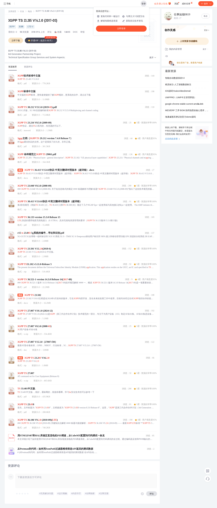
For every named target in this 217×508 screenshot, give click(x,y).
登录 (144, 3)
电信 (30, 12)
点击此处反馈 (172, 139)
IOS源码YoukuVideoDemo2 (177, 91)
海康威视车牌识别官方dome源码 (180, 117)
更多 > (206, 30)
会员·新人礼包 (162, 3)
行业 (22, 12)
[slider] (22, 493)
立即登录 (121, 28)
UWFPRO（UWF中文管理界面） (180, 98)
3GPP (12, 27)
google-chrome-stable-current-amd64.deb (184, 104)
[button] (152, 57)
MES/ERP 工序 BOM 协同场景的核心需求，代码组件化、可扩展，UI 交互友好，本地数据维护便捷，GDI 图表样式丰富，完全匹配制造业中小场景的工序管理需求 (187, 111)
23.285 (21, 27)
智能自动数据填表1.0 (175, 78)
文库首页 (12, 12)
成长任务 (187, 3)
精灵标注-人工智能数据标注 (178, 85)
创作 (206, 3)
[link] (12, 12)
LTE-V (30, 27)
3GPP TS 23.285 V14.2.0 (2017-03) (32, 21)
